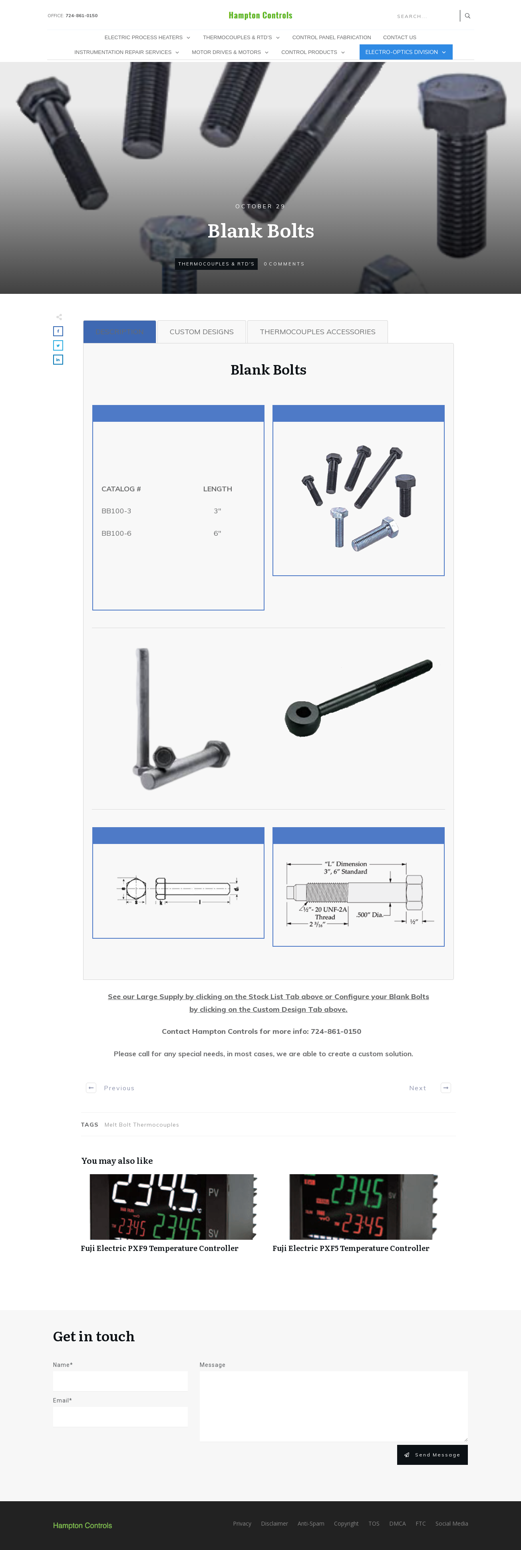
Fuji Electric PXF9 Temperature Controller (172, 1217)
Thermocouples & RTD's (216, 264)
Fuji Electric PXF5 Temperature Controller (364, 1217)
